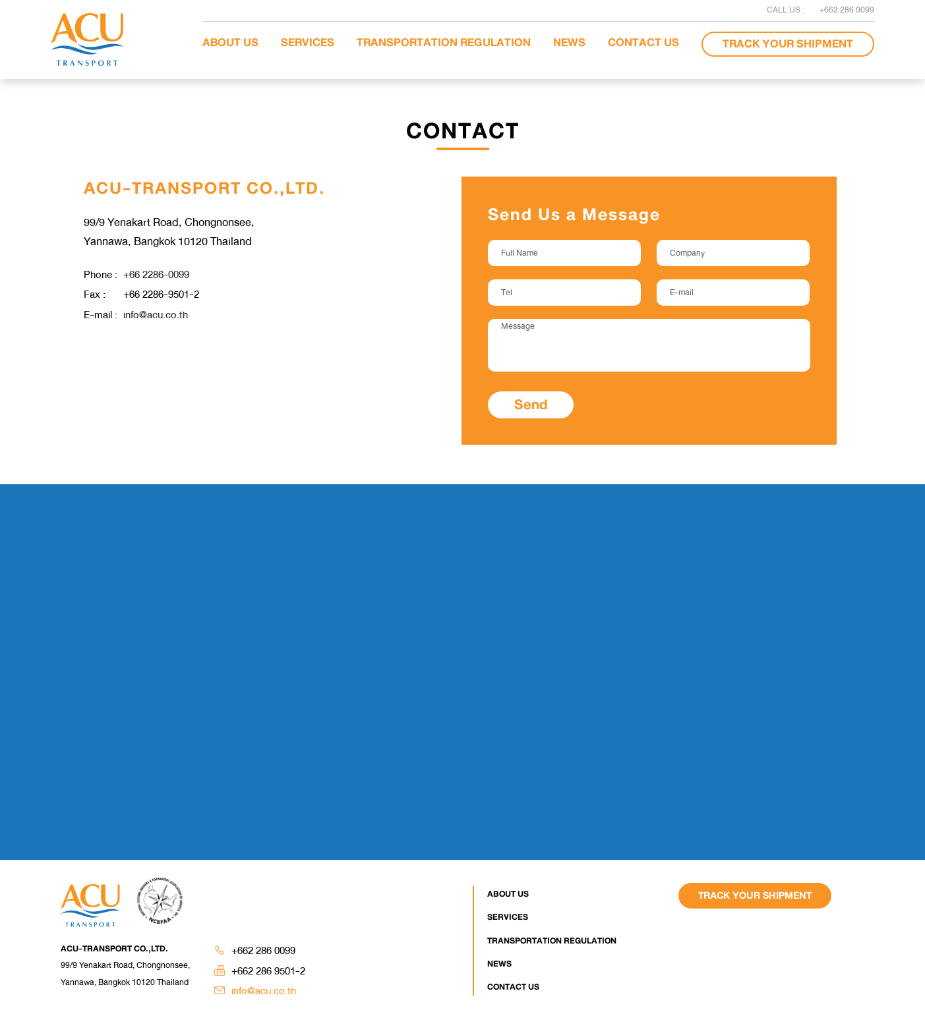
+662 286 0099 (263, 950)
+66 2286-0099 (156, 274)
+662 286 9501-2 (268, 971)
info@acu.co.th (155, 315)
